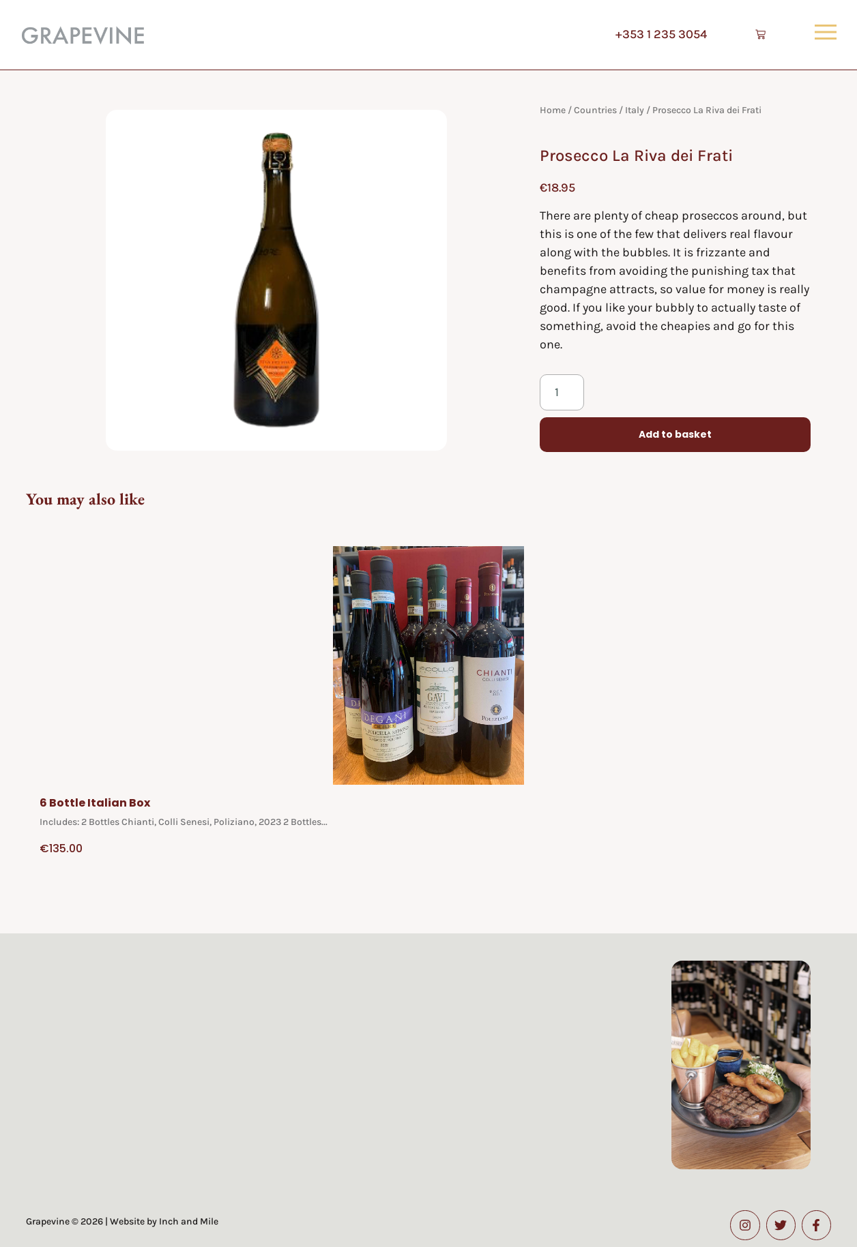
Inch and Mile (188, 1221)
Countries (595, 110)
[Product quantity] (562, 392)
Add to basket (675, 435)
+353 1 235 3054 (656, 34)
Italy (634, 110)
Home (553, 110)
